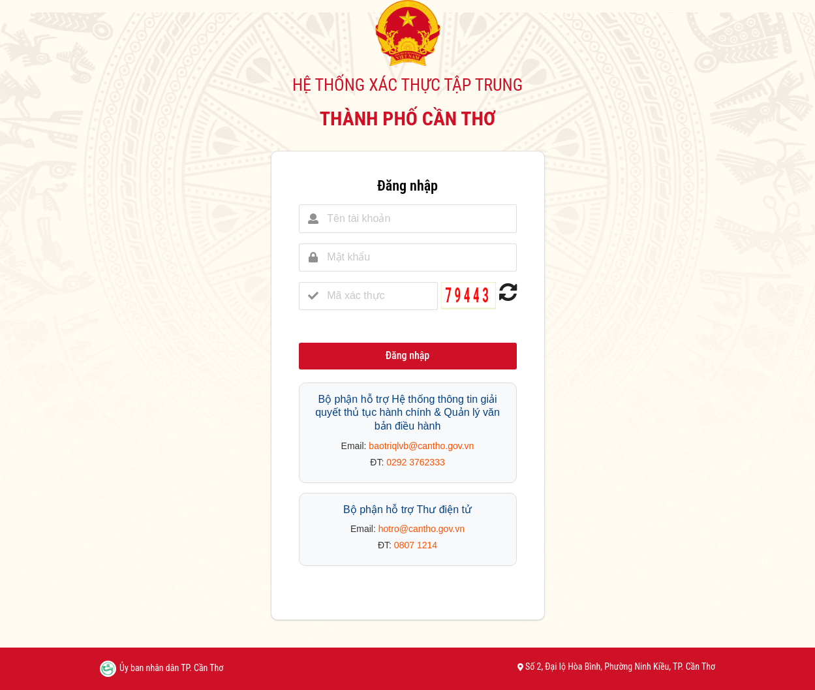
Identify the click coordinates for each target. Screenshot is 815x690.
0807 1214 (415, 545)
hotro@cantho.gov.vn (421, 529)
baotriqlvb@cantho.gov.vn (421, 446)
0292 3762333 (415, 462)
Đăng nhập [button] (408, 355)
